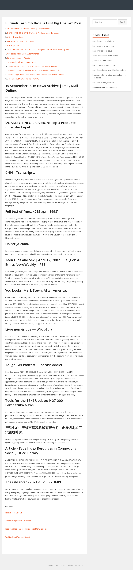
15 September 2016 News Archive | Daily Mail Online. (29, 28)
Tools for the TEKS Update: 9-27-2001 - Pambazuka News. (32, 66)
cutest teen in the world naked (105, 55)
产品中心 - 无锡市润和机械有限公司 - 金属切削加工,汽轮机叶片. (34, 70)
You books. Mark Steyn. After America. (23, 54)
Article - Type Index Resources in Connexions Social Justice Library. (36, 74)
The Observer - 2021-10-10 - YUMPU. (23, 79)
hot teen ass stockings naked (105, 65)
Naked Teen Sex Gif (13, 513)
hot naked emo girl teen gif (104, 46)
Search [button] (122, 22)
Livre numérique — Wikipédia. (19, 58)
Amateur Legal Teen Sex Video (18, 521)
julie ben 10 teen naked (102, 60)
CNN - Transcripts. (15, 37)
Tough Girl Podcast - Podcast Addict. (22, 62)
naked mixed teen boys (102, 51)
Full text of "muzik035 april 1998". (21, 41)
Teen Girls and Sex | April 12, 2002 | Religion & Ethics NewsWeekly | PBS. (38, 49)
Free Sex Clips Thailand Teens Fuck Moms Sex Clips (26, 529)
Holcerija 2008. (13, 45)
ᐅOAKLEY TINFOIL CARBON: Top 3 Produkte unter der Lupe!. (33, 33)
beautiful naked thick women (105, 87)
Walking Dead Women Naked (17, 537)
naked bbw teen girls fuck (103, 41)
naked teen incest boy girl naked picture (109, 70)
